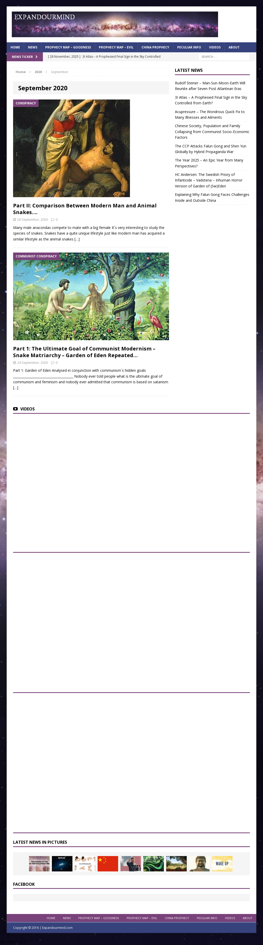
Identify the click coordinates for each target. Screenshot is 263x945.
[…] (77, 239)
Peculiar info (189, 47)
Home (15, 47)
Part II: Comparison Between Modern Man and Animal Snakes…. (85, 209)
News (32, 47)
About (234, 47)
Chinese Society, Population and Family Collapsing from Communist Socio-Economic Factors (212, 131)
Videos (215, 47)
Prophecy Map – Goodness (68, 47)
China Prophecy (155, 47)
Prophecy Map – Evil (116, 47)
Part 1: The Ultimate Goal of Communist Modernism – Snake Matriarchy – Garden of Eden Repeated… (84, 352)
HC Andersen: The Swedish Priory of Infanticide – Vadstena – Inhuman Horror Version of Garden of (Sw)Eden (208, 180)
